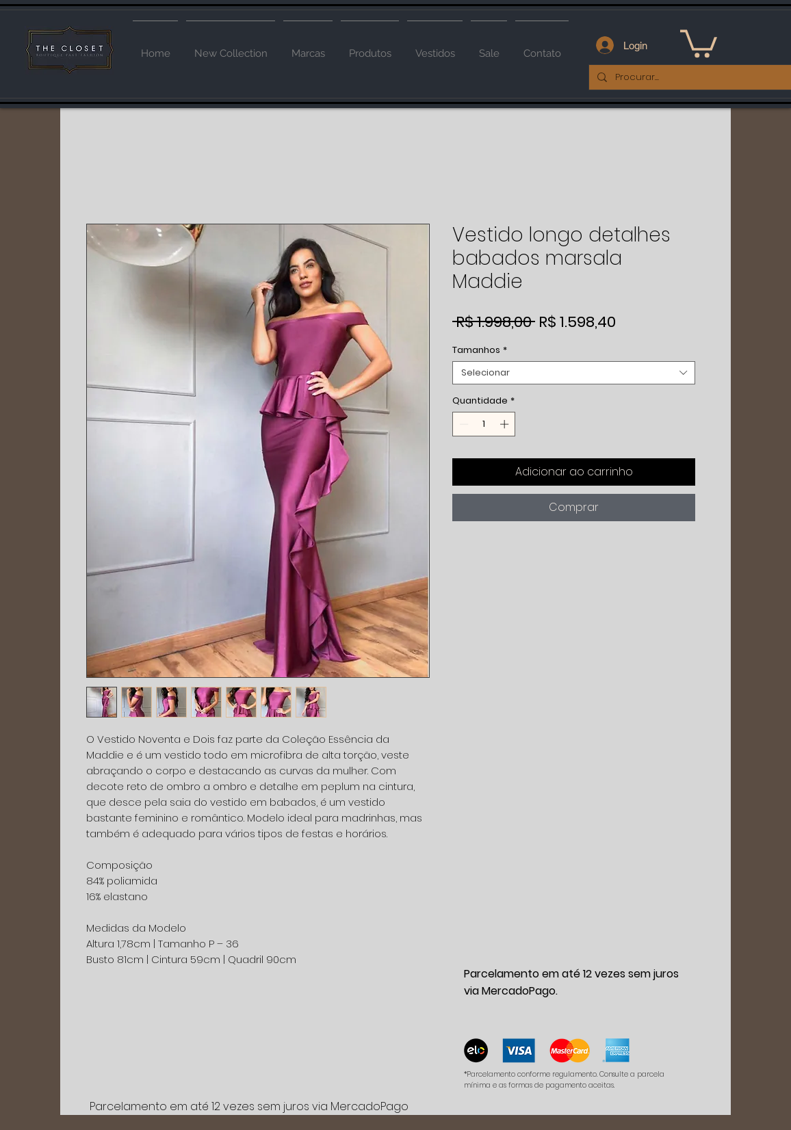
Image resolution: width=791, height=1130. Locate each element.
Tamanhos (479, 350)
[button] (698, 42)
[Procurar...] (691, 77)
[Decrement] (462, 424)
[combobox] (573, 372)
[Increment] (505, 424)
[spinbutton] (484, 424)
